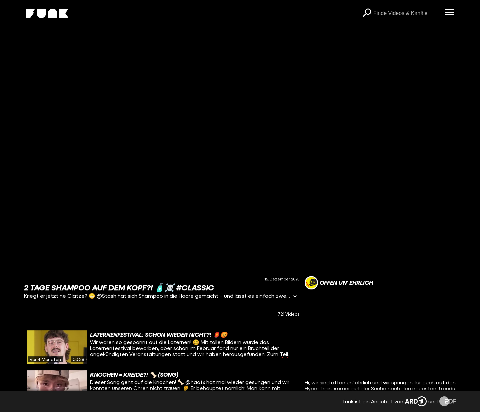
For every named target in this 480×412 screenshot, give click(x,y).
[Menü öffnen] (449, 12)
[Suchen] (366, 13)
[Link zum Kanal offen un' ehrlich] (339, 282)
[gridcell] (161, 347)
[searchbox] (406, 13)
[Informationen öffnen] (295, 297)
